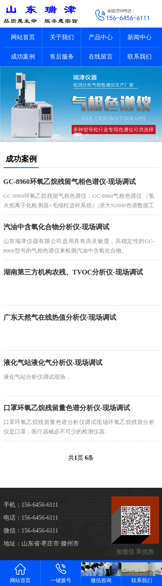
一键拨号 (61, 572)
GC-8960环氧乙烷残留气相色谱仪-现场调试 (69, 181)
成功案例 (23, 56)
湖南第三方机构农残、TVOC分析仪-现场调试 (73, 272)
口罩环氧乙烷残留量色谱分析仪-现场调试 (66, 407)
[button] (77, 134)
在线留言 (101, 56)
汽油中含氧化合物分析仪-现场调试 (56, 227)
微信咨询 (101, 572)
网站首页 (23, 37)
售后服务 (62, 56)
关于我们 (62, 37)
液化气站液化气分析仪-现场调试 (52, 362)
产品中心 (101, 37)
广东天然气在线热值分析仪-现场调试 (59, 317)
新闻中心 (139, 37)
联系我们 (139, 56)
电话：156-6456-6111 (30, 517)
